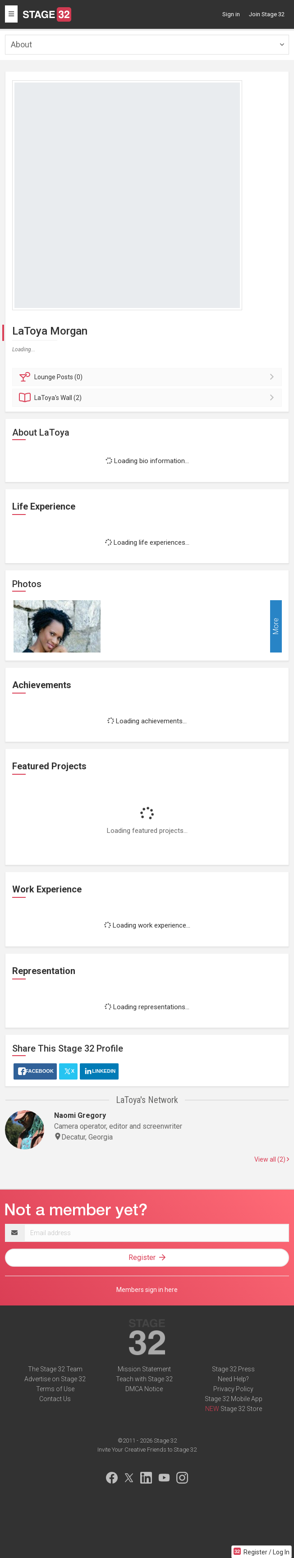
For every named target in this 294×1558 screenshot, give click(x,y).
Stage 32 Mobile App (233, 1398)
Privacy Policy (233, 1389)
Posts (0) (148, 377)
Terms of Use (55, 1389)
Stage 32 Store (241, 1408)
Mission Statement (144, 1369)
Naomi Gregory (80, 1115)
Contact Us (55, 1398)
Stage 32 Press (233, 1369)
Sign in (231, 14)
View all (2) (271, 1159)
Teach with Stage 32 (144, 1379)
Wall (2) (148, 397)
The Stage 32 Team (55, 1369)
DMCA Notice (144, 1389)
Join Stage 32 (267, 14)
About (21, 44)
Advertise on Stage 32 (55, 1379)
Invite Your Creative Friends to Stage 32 (147, 1449)
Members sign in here (147, 1289)
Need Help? (233, 1379)
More (275, 626)
